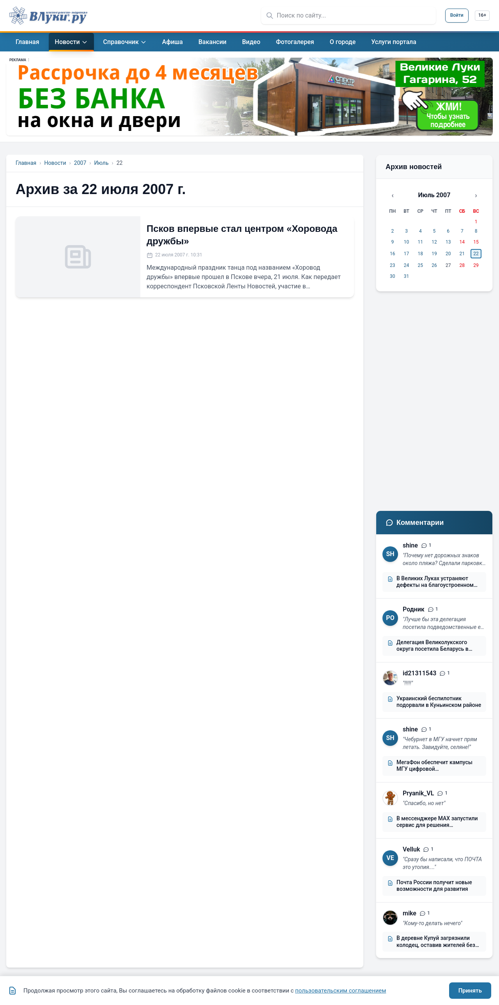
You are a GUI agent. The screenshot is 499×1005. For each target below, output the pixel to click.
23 (392, 265)
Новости (55, 163)
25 (420, 265)
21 (462, 253)
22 (476, 253)
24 (406, 265)
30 (392, 276)
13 (448, 242)
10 (406, 242)
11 (420, 242)
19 (434, 253)
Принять (470, 990)
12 (434, 242)
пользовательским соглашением (340, 990)
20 (448, 253)
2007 (80, 163)
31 (406, 276)
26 (434, 265)
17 (406, 253)
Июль (101, 163)
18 (420, 253)
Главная (26, 163)
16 (392, 253)
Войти (457, 15)
